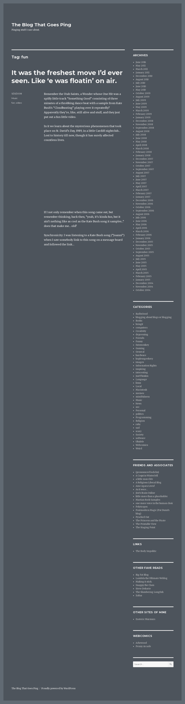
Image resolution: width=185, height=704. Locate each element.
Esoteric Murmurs (145, 619)
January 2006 (143, 238)
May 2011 (141, 65)
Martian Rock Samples (148, 499)
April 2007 (141, 186)
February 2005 (143, 276)
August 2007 (142, 172)
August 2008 (142, 131)
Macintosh (141, 389)
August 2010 (142, 79)
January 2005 (143, 279)
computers (142, 327)
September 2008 (145, 127)
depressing (142, 334)
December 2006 (144, 200)
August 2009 (142, 96)
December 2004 (144, 283)
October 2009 (143, 93)
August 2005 (142, 255)
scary (139, 431)
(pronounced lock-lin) (147, 472)
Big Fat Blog (142, 574)
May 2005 (141, 266)
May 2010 (141, 89)
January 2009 (143, 117)
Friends (140, 338)
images (140, 362)
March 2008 (142, 148)
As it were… (142, 489)
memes (140, 393)
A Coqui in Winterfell (147, 475)
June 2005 (141, 262)
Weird (139, 448)
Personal (140, 410)
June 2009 (141, 103)
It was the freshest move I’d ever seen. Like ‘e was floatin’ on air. (67, 77)
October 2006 (143, 207)
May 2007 (141, 183)
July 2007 (141, 176)
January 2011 (142, 72)
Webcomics (142, 445)
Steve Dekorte (143, 588)
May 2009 (141, 107)
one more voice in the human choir (154, 503)
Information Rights (146, 365)
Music (15, 98)
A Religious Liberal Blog (148, 482)
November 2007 (144, 162)
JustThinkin (142, 376)
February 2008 (144, 152)
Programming (143, 417)
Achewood (141, 643)
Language (141, 379)
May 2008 (141, 141)
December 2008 (144, 121)
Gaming (140, 348)
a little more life (144, 479)
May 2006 (141, 224)
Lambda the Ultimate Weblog (151, 578)
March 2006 (142, 231)
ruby (138, 424)
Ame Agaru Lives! (145, 486)
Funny (139, 341)
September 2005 (145, 252)
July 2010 (140, 83)
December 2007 (144, 159)
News (138, 403)
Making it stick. (144, 581)
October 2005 (143, 248)
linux (138, 383)
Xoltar (139, 595)
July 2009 (141, 100)
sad (138, 427)
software (140, 438)
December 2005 (144, 241)
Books (139, 320)
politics (140, 414)
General (140, 351)
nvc (137, 407)
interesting (142, 372)
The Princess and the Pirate (151, 520)
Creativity (141, 331)
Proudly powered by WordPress (58, 688)
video (19, 102)
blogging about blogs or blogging (154, 317)
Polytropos (142, 506)
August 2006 (142, 214)
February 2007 (143, 193)
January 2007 (143, 197)
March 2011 (142, 69)
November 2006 (144, 203)
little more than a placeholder (152, 496)
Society (140, 434)
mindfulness (143, 396)
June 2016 (141, 62)
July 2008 (141, 134)
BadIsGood (142, 313)
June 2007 (141, 179)
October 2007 (143, 165)
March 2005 (142, 273)
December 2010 (144, 76)
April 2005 (141, 269)
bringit (139, 324)
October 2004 (143, 290)
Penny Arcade (143, 646)
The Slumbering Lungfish (149, 592)
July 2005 (141, 259)
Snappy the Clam (145, 585)
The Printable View (146, 524)
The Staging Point (145, 527)
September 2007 (145, 169)
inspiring (141, 369)
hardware (141, 355)
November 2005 (144, 245)
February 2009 (144, 114)
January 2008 (143, 155)
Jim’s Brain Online (145, 493)
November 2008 (144, 124)
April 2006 (141, 228)
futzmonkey (142, 345)
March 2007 (142, 190)
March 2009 (142, 110)
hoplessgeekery (144, 358)
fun (13, 102)
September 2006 (145, 210)
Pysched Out (142, 517)
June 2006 (141, 221)
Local (139, 386)
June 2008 (141, 138)
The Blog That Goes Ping (41, 24)
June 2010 (141, 86)
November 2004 (144, 286)
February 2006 (144, 235)
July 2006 (141, 217)
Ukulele (140, 441)
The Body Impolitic (146, 551)
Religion (140, 421)
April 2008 (141, 145)
